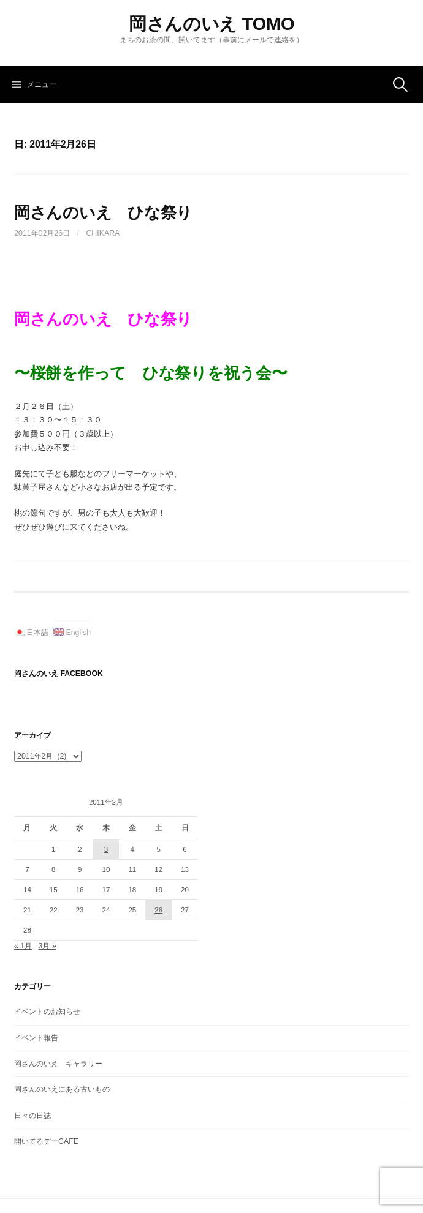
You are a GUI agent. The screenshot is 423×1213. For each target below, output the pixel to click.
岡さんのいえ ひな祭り (103, 212)
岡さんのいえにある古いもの (62, 1089)
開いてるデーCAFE (46, 1141)
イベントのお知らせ (47, 1011)
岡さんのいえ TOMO (211, 24)
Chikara (103, 233)
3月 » (47, 946)
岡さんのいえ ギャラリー (58, 1063)
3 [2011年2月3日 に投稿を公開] (106, 849)
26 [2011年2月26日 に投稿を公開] (158, 910)
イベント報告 (36, 1038)
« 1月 (23, 946)
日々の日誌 (32, 1115)
